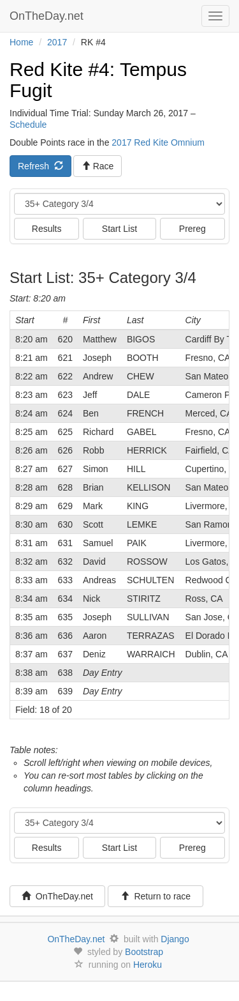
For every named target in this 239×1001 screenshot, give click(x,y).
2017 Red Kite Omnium (158, 142)
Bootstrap (144, 952)
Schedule (28, 124)
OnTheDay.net (48, 16)
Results (47, 229)
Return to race (155, 896)
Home (21, 42)
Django (175, 939)
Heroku (147, 964)
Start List (119, 229)
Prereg (192, 229)
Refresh (40, 166)
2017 (57, 42)
